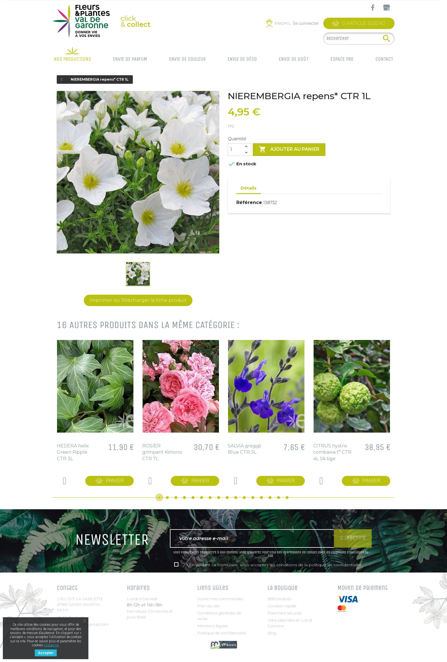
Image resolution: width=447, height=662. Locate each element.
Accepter (46, 653)
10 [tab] (235, 497)
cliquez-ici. (52, 645)
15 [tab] (278, 497)
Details (65, 481)
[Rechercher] (359, 38)
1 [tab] (159, 497)
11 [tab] (244, 497)
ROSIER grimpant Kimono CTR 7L (162, 452)
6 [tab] (201, 497)
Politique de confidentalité (221, 632)
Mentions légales (212, 625)
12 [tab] (252, 497)
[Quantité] (235, 150)
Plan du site (208, 605)
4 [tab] (184, 497)
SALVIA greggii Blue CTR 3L (244, 449)
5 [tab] (193, 497)
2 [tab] (167, 497)
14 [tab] (270, 497)
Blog (271, 632)
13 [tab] (261, 497)
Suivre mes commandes (220, 598)
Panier (115, 480)
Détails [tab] (249, 188)
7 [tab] (210, 497)
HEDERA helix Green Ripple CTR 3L (73, 452)
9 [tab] (227, 497)
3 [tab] (175, 497)
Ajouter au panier (289, 150)
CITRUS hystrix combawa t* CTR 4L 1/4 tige (332, 452)
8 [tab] (218, 497)
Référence (249, 202)
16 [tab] (287, 497)
